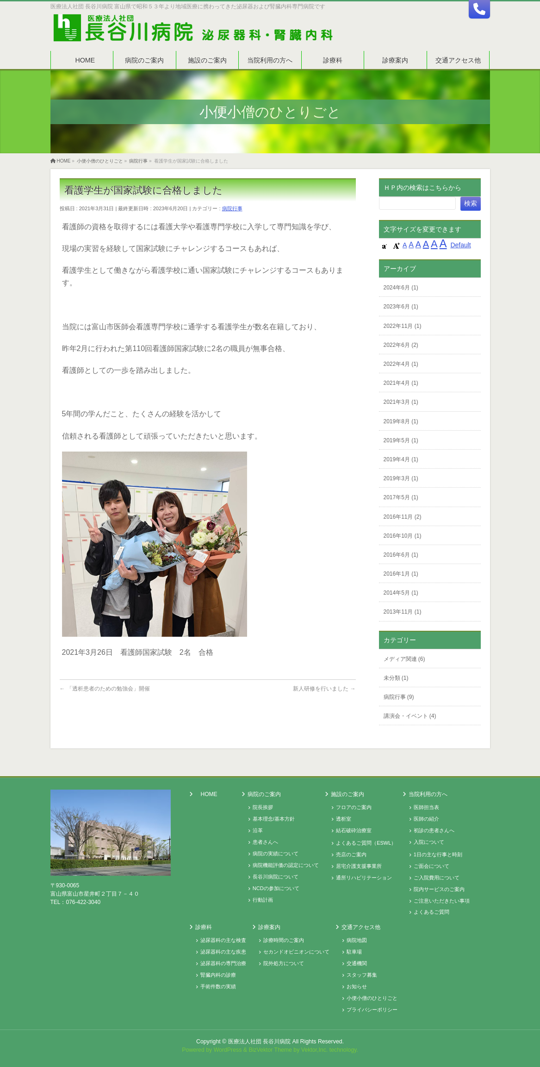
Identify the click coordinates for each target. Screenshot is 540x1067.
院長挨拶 (263, 807)
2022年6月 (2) (401, 345)
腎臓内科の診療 (218, 975)
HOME (209, 794)
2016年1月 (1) (401, 574)
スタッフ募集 (362, 975)
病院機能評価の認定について (286, 865)
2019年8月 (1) (401, 421)
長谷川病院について (275, 876)
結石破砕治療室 (354, 830)
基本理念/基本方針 (274, 819)
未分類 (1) (396, 678)
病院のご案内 (264, 794)
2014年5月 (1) (401, 593)
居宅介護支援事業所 (359, 866)
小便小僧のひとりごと (372, 998)
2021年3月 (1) (401, 402)
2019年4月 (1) (401, 459)
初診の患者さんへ (434, 830)
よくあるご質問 (431, 912)
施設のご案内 (347, 794)
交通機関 (357, 963)
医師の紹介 (426, 819)
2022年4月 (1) (401, 364)
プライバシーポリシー (372, 1009)
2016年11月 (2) (403, 517)
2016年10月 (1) (403, 536)
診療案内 (269, 927)
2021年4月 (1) (401, 383)
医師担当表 (426, 807)
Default (460, 245)
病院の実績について (275, 853)
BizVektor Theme (270, 1050)
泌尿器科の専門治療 (223, 963)
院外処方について (283, 963)
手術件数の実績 (218, 986)
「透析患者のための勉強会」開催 (105, 688)
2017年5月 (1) (401, 497)
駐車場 (354, 951)
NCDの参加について (276, 888)
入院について (429, 842)
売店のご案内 (351, 854)
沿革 (258, 830)
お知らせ (357, 986)
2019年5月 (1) (401, 440)
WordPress (228, 1050)
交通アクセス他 (360, 927)
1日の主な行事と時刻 (438, 854)
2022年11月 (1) (403, 326)
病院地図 (357, 940)
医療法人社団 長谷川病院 (259, 1041)
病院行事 (232, 208)
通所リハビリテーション (364, 877)
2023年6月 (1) (401, 306)
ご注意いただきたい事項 (442, 901)
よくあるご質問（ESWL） (366, 843)
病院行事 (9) (399, 697)
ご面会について (431, 866)
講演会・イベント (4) (410, 716)
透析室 (343, 819)
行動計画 (263, 900)
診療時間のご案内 (283, 940)
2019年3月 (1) (401, 478)
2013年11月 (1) (403, 612)
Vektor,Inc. (314, 1050)
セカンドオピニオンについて (296, 951)
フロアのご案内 (354, 807)
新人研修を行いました (324, 688)
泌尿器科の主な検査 (223, 940)
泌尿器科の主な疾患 (223, 951)
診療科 (203, 927)
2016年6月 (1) (401, 555)
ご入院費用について (436, 877)
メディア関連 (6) (404, 659)
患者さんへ (265, 842)
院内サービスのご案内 (439, 889)
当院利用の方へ (428, 794)
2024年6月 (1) (401, 287)
